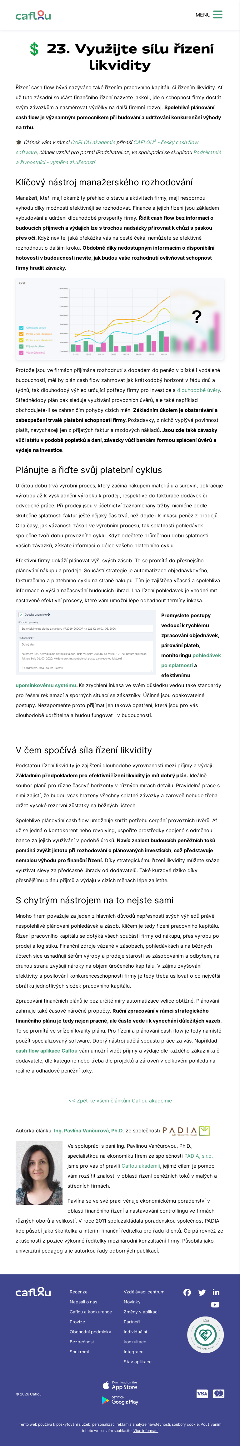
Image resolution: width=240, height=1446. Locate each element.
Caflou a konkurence (91, 1311)
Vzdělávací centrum (144, 1291)
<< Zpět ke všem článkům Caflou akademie (120, 1100)
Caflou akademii (141, 1166)
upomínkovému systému (46, 685)
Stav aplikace (138, 1361)
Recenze (79, 1291)
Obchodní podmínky (90, 1331)
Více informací (145, 1430)
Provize (77, 1321)
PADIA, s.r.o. (198, 1156)
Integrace (133, 1351)
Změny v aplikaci (141, 1311)
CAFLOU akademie (93, 142)
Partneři (132, 1321)
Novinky (132, 1301)
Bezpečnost (82, 1341)
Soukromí (79, 1351)
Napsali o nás (83, 1301)
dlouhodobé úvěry (198, 390)
